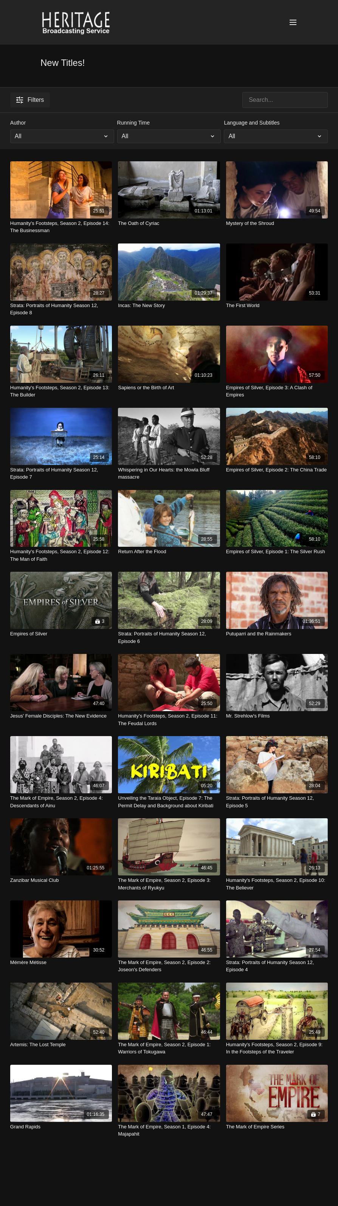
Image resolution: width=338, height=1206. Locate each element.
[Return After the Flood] (169, 551)
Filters (30, 100)
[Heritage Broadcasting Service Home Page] (75, 22)
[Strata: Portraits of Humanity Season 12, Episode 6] (169, 637)
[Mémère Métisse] (61, 962)
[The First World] (277, 305)
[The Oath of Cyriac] (169, 223)
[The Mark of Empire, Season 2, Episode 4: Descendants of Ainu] (61, 801)
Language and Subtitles (251, 123)
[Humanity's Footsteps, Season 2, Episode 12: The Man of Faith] (61, 555)
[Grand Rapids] (61, 1127)
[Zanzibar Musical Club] (61, 880)
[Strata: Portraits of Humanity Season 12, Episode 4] (277, 966)
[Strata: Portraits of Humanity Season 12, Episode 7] (61, 473)
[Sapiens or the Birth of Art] (169, 388)
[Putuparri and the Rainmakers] (277, 634)
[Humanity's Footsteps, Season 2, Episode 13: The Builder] (61, 391)
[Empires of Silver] (61, 634)
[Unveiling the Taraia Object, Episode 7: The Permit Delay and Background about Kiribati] (169, 801)
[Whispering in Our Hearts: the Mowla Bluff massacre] (169, 473)
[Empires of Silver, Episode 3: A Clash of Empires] (277, 391)
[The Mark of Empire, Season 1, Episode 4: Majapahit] (169, 1130)
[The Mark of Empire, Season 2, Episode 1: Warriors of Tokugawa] (169, 1048)
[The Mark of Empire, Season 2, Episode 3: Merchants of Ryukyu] (169, 884)
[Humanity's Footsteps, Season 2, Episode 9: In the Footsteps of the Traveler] (277, 1048)
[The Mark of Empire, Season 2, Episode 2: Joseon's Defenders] (169, 966)
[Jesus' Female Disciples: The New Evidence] (61, 716)
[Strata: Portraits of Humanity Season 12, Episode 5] (277, 801)
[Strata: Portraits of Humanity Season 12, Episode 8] (61, 309)
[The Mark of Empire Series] (277, 1127)
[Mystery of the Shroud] (277, 223)
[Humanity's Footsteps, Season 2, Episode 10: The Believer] (277, 884)
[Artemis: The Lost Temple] (61, 1044)
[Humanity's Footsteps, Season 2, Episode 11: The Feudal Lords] (169, 719)
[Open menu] (293, 22)
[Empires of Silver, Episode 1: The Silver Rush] (277, 551)
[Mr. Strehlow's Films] (277, 716)
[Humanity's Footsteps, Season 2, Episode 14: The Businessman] (61, 227)
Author (18, 123)
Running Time (133, 123)
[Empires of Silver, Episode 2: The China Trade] (277, 470)
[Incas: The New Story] (169, 305)
